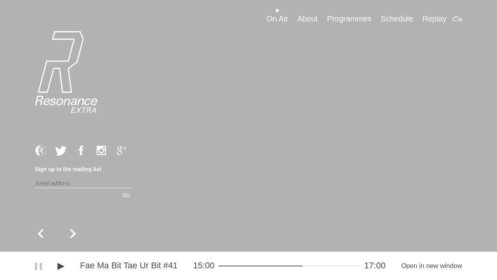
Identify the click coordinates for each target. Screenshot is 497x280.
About (307, 18)
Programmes (349, 18)
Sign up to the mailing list (68, 169)
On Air (277, 18)
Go (126, 195)
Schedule (397, 18)
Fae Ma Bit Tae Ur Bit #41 (129, 265)
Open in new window (431, 266)
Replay (434, 18)
